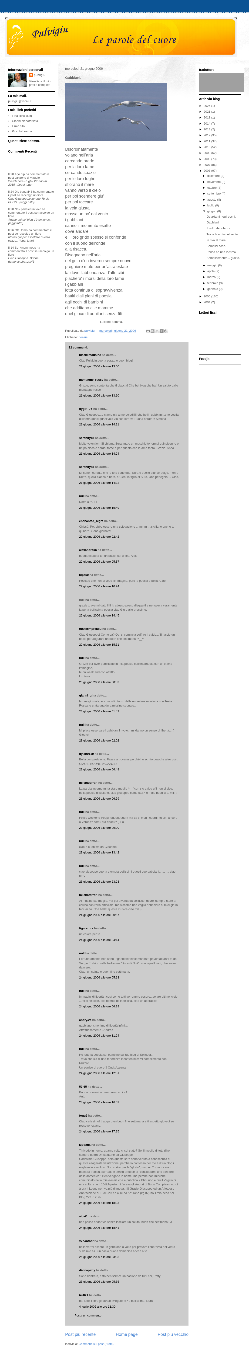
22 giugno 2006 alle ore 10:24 (99, 586)
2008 (207, 159)
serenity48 (86, 438)
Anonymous (28, 247)
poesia (83, 337)
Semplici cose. (216, 246)
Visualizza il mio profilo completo (39, 83)
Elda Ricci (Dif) (22, 116)
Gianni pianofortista (25, 121)
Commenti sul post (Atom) (96, 1344)
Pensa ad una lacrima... (222, 252)
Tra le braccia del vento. (222, 234)
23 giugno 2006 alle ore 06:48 (99, 769)
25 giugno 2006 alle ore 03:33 (99, 1257)
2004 (207, 302)
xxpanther (86, 1241)
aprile (211, 271)
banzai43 (26, 191)
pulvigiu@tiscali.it (19, 101)
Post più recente (80, 1334)
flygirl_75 (85, 409)
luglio (211, 205)
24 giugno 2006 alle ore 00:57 (99, 915)
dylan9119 (86, 754)
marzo (212, 277)
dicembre (214, 176)
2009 (207, 153)
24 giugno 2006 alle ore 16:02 (99, 1102)
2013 (207, 129)
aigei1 (83, 1216)
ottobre (212, 187)
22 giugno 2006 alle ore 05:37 (99, 561)
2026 (207, 106)
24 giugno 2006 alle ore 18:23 (99, 1203)
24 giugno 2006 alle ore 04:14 (99, 940)
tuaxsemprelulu (90, 628)
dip (23, 174)
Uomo (24, 230)
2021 (207, 111)
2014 (207, 123)
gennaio (213, 289)
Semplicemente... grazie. (223, 258)
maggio (212, 265)
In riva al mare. (216, 240)
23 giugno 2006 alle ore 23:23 (99, 881)
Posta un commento (87, 1315)
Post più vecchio (173, 1334)
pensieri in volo (31, 209)
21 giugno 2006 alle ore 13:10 (99, 395)
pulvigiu (39, 75)
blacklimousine (90, 355)
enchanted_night (91, 521)
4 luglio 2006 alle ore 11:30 (97, 1306)
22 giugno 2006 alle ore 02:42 (99, 536)
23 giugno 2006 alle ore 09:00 (99, 827)
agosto (212, 199)
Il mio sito (18, 126)
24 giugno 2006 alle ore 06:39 (99, 1006)
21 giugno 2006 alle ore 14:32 (99, 482)
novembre (214, 182)
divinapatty (87, 1270)
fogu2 (83, 1115)
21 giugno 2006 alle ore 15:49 (99, 507)
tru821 (83, 1295)
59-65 (83, 1086)
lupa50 (84, 575)
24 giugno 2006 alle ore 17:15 (99, 1131)
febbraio (213, 283)
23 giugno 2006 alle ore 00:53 (99, 682)
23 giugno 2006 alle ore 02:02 (99, 740)
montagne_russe (91, 379)
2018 (207, 117)
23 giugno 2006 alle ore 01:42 (99, 711)
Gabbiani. (212, 222)
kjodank (85, 1144)
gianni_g (85, 695)
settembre (214, 193)
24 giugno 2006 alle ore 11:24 (99, 1035)
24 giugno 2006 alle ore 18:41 (99, 1227)
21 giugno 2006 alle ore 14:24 (99, 453)
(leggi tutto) (25, 184)
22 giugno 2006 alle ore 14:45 (99, 615)
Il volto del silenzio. (219, 228)
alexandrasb (88, 550)
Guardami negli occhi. (221, 216)
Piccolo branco (22, 131)
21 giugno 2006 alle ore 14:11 (99, 424)
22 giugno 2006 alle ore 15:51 (99, 644)
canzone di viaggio (27, 177)
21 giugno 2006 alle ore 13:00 (99, 366)
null (81, 496)
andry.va (85, 1020)
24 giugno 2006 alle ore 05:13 (99, 977)
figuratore (86, 928)
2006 (207, 170)
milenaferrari (88, 782)
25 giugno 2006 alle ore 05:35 (99, 1281)
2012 (207, 135)
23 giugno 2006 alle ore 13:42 (99, 852)
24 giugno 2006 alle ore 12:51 (99, 1073)
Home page (127, 1334)
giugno (212, 211)
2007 (207, 165)
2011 (207, 141)
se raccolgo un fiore (30, 195)
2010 (207, 147)
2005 (207, 296)
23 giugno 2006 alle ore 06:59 (99, 798)
